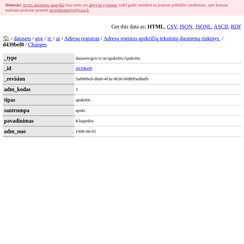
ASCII (221, 26)
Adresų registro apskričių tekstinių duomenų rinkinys (162, 38)
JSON (186, 26)
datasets (22, 38)
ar (58, 38)
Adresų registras (81, 38)
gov (39, 38)
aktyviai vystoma (103, 5)
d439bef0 (84, 68)
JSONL (203, 26)
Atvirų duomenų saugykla (43, 5)
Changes (37, 44)
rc (50, 38)
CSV (172, 26)
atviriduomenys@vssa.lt (69, 10)
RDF (236, 26)
